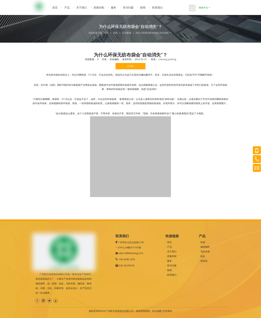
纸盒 (202, 256)
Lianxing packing (167, 59)
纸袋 (202, 242)
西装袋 (203, 260)
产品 (169, 246)
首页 (169, 242)
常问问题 (171, 265)
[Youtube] (55, 300)
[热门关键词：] (192, 8)
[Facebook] (37, 300)
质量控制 (171, 256)
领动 (169, 311)
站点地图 (156, 311)
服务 (169, 260)
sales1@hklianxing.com (131, 253)
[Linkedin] (43, 300)
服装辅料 (205, 246)
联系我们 (171, 274)
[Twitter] (49, 300)
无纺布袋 (205, 251)
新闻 (169, 270)
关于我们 (171, 251)
